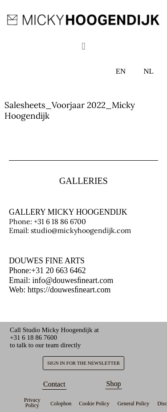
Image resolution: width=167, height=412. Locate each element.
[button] (83, 46)
